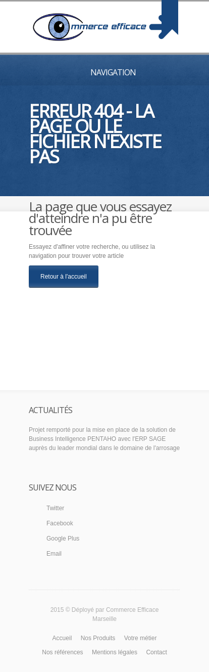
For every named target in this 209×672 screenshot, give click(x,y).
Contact (156, 652)
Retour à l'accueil (63, 276)
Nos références (62, 652)
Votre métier (140, 638)
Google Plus (62, 538)
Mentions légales (114, 652)
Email (54, 553)
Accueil (62, 638)
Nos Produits (98, 638)
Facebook (59, 523)
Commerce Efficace (132, 609)
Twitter (55, 508)
